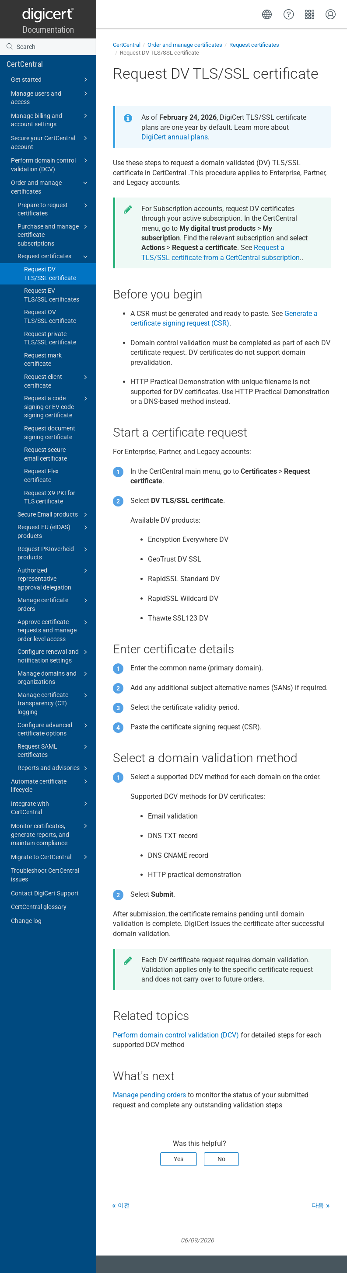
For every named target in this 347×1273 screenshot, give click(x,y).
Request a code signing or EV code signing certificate (57, 406)
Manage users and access (50, 97)
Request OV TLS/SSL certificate (50, 316)
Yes (178, 1158)
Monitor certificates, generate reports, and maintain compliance (50, 833)
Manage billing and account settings (50, 119)
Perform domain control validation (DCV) (50, 164)
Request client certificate (57, 380)
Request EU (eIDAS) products (54, 531)
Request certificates (54, 256)
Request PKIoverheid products (54, 553)
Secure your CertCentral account (50, 141)
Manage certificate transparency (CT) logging (54, 702)
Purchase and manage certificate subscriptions (54, 234)
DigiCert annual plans (174, 137)
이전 (124, 1205)
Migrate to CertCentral (50, 857)
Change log (26, 920)
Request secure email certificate (45, 454)
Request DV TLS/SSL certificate (50, 273)
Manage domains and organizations (54, 677)
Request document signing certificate (49, 433)
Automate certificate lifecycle (50, 785)
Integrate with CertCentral (50, 807)
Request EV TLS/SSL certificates (51, 295)
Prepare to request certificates (54, 209)
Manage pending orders (149, 1095)
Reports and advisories (54, 768)
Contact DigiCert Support (45, 893)
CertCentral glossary (39, 906)
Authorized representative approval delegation (54, 578)
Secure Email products (54, 515)
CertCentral (25, 64)
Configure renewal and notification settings (54, 655)
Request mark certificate (43, 360)
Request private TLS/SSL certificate (50, 338)
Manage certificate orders (54, 604)
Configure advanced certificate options (54, 729)
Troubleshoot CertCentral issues (45, 875)
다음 (318, 1205)
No (221, 1158)
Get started (50, 79)
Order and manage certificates (50, 186)
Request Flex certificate (41, 475)
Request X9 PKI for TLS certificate (49, 497)
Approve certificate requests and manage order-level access (54, 629)
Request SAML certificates (54, 750)
